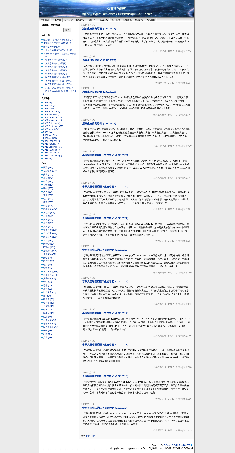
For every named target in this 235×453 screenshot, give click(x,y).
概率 (48, 202)
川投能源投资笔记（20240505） (58, 43)
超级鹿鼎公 (50, 327)
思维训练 (49, 323)
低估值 (48, 303)
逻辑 (48, 195)
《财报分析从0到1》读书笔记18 (58, 88)
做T (47, 296)
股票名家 (50, 237)
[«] (87, 435)
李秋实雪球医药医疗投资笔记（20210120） (105, 186)
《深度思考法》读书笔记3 (55, 74)
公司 (48, 185)
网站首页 (151, 20)
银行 (47, 282)
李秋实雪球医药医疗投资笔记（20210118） (105, 281)
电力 (47, 264)
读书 (47, 289)
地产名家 (49, 292)
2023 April (50, 138)
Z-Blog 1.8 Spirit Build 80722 (177, 445)
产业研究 (50, 233)
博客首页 (45, 20)
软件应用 (115, 20)
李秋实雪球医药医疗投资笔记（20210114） (105, 407)
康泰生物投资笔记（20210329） (99, 60)
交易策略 (50, 171)
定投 (47, 268)
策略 (47, 258)
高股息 (48, 299)
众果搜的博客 (116, 9)
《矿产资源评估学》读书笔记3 (57, 84)
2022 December (52, 147)
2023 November (52, 120)
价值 (48, 205)
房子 (48, 216)
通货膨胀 (50, 251)
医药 (47, 330)
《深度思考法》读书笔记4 (55, 70)
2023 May (50, 135)
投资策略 (49, 254)
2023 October (51, 123)
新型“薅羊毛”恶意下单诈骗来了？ (58, 40)
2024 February (51, 111)
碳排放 (48, 313)
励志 (47, 316)
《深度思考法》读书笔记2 (55, 63)
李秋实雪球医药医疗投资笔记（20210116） (105, 344)
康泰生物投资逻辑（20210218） (99, 123)
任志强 (48, 306)
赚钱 (48, 188)
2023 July (49, 132)
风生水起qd (50, 275)
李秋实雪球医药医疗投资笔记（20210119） (105, 249)
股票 (48, 167)
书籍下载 (92, 20)
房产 (48, 192)
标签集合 (139, 20)
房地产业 (57, 20)
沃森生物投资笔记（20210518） (99, 28)
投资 (48, 174)
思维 (47, 285)
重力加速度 (50, 271)
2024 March (50, 108)
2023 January (51, 144)
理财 (48, 199)
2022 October (51, 153)
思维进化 (127, 20)
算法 (48, 226)
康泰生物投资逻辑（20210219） (99, 91)
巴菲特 (49, 247)
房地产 (49, 212)
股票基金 (50, 209)
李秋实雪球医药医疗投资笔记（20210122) (105, 155)
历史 (48, 219)
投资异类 (50, 230)
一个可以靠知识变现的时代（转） (59, 50)
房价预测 (49, 320)
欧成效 (48, 261)
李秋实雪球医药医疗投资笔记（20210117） (105, 313)
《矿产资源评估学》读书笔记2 (57, 81)
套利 (48, 240)
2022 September (52, 156)
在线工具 (104, 20)
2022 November (52, 150)
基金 (48, 178)
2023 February (52, 141)
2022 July (49, 158)
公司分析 (68, 20)
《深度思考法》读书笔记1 (55, 60)
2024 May (49, 105)
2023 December (52, 117)
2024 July (49, 102)
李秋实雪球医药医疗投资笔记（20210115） (105, 376)
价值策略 (80, 20)
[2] (91, 435)
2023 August (51, 129)
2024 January (51, 114)
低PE (48, 310)
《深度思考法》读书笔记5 (55, 67)
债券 (48, 223)
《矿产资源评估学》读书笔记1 (57, 77)
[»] (94, 435)
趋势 (48, 181)
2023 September (53, 126)
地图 (47, 334)
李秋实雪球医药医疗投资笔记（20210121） (105, 218)
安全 (47, 337)
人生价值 (49, 278)
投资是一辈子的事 (51, 46)
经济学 (49, 244)
